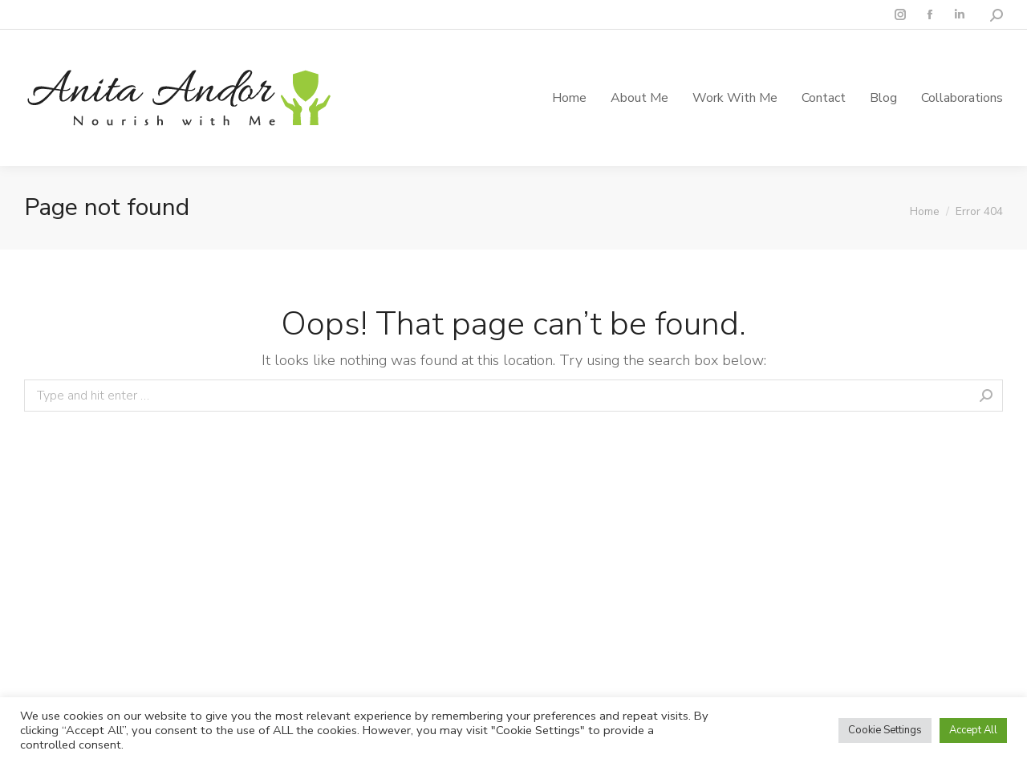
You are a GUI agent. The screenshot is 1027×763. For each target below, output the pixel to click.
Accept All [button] (973, 730)
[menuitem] (569, 98)
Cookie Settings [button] (885, 730)
